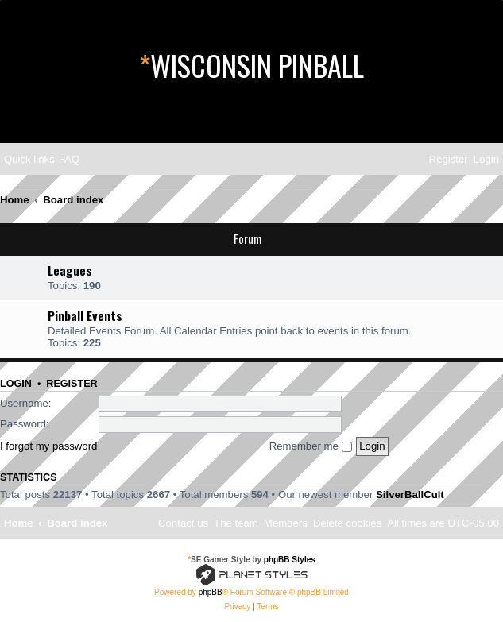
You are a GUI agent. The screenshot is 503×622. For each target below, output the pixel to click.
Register (71, 383)
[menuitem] (69, 159)
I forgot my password (48, 446)
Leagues (70, 270)
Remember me (310, 446)
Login (16, 383)
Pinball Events (85, 315)
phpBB (210, 592)
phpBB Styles (289, 559)
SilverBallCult (410, 494)
